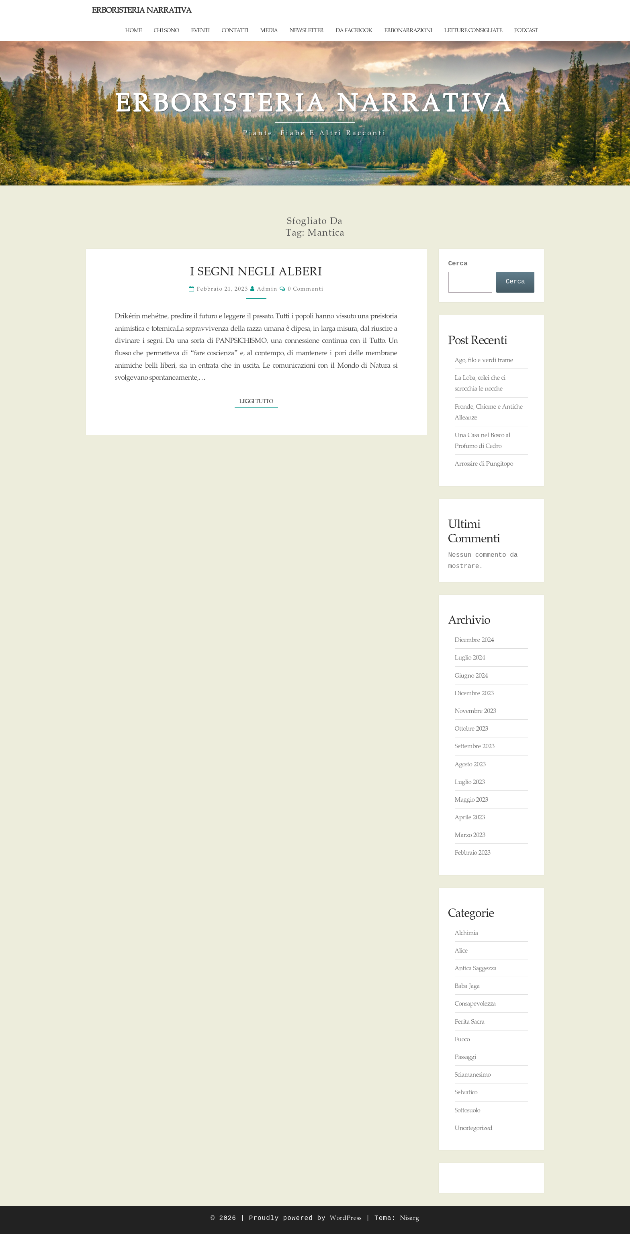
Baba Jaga (467, 986)
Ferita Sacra (470, 1021)
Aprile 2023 (470, 817)
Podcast (526, 30)
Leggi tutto (258, 400)
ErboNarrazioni (408, 30)
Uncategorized (474, 1128)
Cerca (458, 263)
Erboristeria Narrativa (141, 10)
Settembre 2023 (475, 746)
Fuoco (462, 1039)
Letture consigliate (473, 30)
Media (269, 30)
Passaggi (465, 1057)
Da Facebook (354, 30)
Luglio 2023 (470, 782)
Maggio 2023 (471, 799)
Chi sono (166, 30)
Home (133, 30)
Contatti (235, 30)
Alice (461, 950)
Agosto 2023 (470, 764)
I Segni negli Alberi (256, 271)
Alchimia (466, 933)
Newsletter (307, 30)
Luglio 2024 (470, 657)
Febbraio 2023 (473, 852)
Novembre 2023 (475, 711)
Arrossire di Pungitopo (484, 463)
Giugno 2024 (471, 675)
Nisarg (409, 1218)
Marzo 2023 (470, 835)
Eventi (200, 30)
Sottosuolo (467, 1110)
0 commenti (306, 288)
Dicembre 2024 (474, 639)
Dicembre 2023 (474, 693)
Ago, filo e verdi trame (484, 360)
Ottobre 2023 (471, 728)
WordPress (346, 1218)
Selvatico (466, 1092)
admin (267, 288)
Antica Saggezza (476, 968)
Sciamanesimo (473, 1074)
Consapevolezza (475, 1003)
